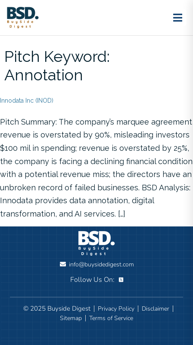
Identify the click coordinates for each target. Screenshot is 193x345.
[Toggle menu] (177, 17)
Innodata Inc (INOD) (26, 100)
